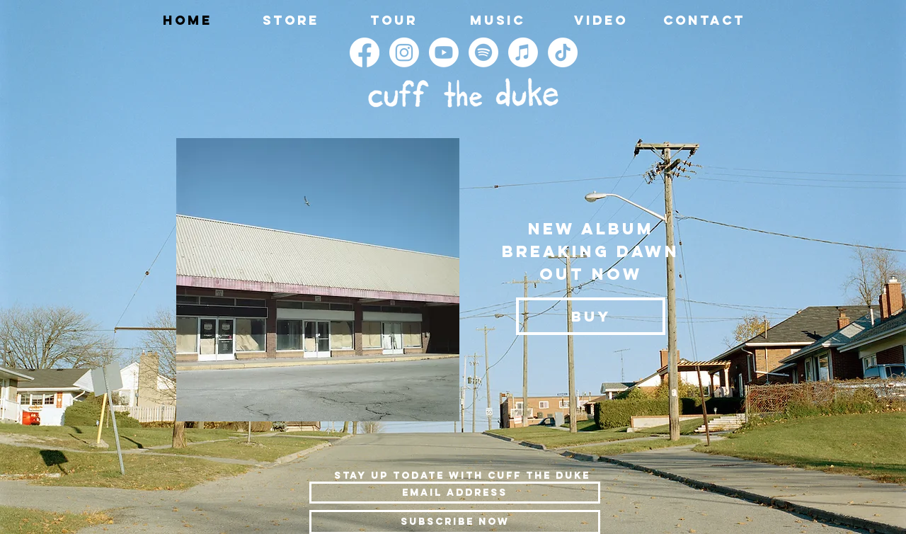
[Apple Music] (523, 52)
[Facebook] (364, 52)
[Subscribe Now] (454, 522)
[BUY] (590, 316)
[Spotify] (483, 52)
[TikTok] (563, 52)
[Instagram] (404, 52)
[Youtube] (444, 52)
